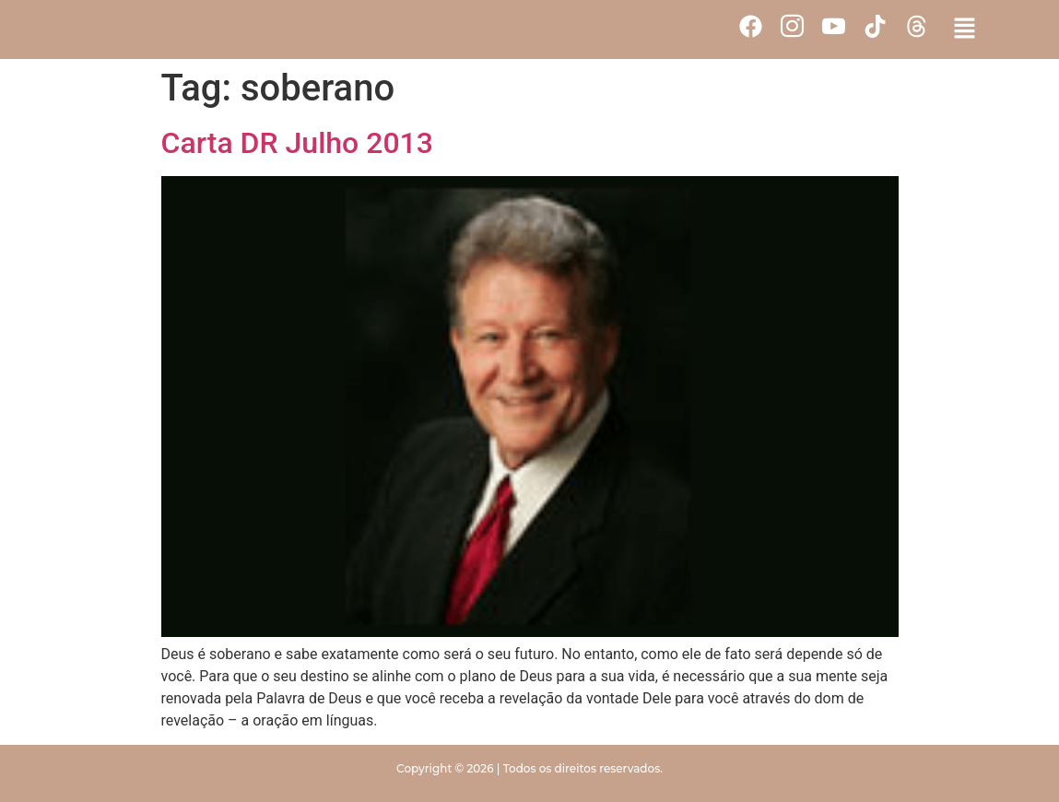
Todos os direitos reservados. (583, 768)
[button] (965, 29)
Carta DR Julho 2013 (297, 142)
